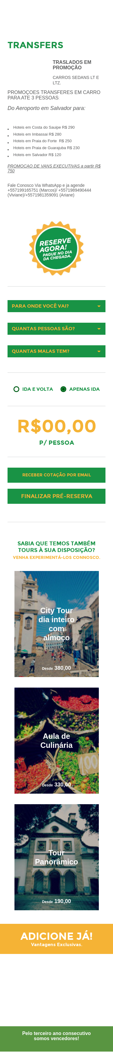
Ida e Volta (37, 389)
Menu (100, 14)
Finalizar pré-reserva (56, 496)
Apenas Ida (84, 389)
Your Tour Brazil (25, 13)
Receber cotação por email (56, 475)
